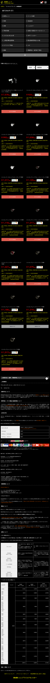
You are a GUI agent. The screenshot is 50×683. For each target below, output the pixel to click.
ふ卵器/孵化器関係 (8, 40)
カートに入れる (12, 111)
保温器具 (30, 21)
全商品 (2, 6)
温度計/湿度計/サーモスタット (36, 30)
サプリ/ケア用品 (8, 45)
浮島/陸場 (6, 30)
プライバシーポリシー (22, 673)
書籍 (4, 50)
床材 (4, 26)
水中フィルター (32, 35)
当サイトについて (9, 673)
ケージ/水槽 (31, 16)
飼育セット (6, 16)
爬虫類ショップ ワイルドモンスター (25, 678)
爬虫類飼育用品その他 (34, 40)
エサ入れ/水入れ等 (8, 35)
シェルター (31, 26)
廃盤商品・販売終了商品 (34, 50)
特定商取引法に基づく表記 (38, 673)
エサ (29, 45)
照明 (4, 21)
